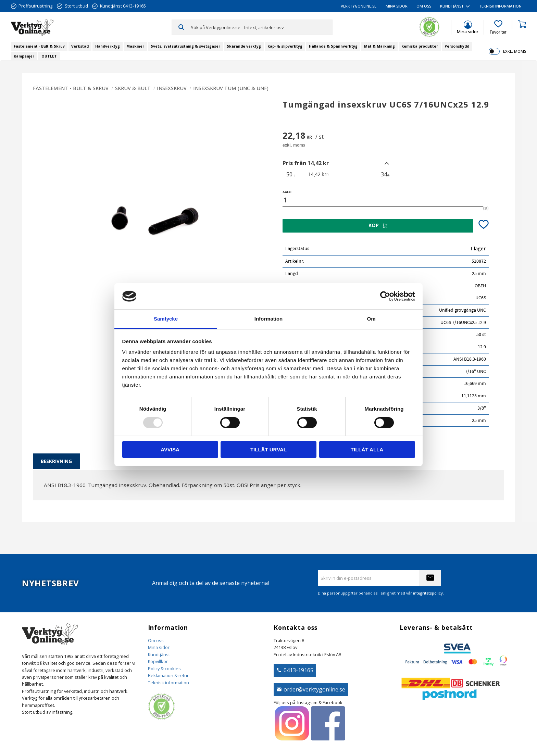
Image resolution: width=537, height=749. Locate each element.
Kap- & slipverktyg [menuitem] (284, 46)
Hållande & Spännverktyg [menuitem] (333, 46)
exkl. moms (514, 51)
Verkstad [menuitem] (80, 46)
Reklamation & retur (168, 675)
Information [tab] (268, 319)
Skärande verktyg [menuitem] (244, 46)
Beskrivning (56, 461)
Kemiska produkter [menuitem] (419, 46)
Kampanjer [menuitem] (24, 56)
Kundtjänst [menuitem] (452, 6)
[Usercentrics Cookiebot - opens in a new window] (385, 296)
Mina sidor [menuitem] (397, 6)
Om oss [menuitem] (423, 6)
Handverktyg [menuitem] (107, 46)
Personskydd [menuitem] (457, 46)
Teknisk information (168, 682)
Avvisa (170, 449)
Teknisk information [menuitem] (500, 6)
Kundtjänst (159, 654)
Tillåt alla (367, 449)
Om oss (156, 640)
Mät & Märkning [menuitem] (379, 46)
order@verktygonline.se (314, 689)
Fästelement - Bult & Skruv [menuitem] (39, 46)
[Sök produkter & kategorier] (261, 27)
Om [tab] (371, 319)
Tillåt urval (268, 449)
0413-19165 (298, 670)
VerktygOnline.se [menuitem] (358, 6)
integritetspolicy (428, 593)
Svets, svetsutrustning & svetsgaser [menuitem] (185, 46)
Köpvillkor (158, 661)
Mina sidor (159, 647)
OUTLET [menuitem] (49, 56)
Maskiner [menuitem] (135, 46)
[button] (498, 27)
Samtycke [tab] (166, 319)
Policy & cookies (164, 668)
